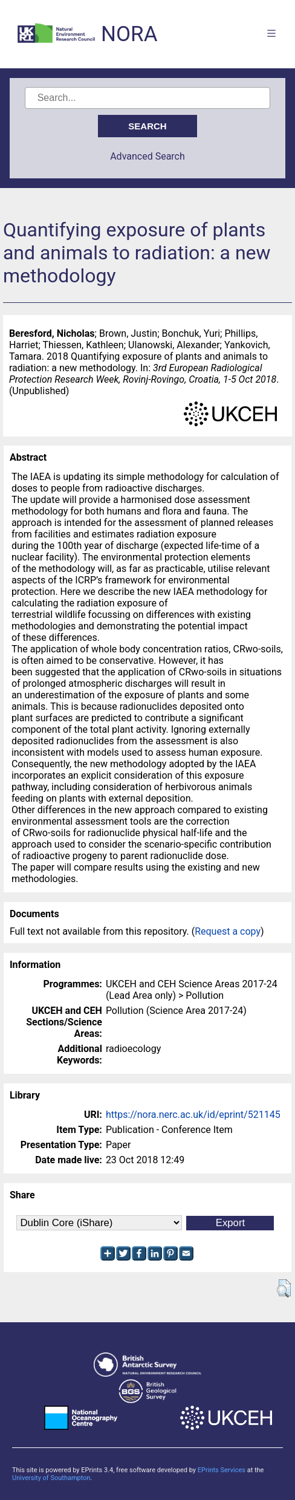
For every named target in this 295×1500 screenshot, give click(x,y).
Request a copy (228, 931)
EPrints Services (221, 1470)
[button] (284, 1288)
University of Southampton (51, 1478)
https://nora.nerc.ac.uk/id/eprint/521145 (193, 1114)
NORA (129, 34)
